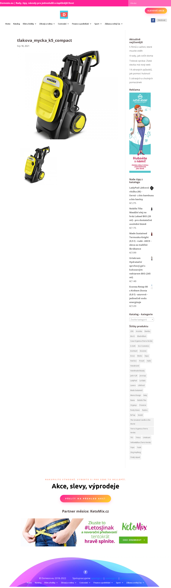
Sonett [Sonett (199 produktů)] (140, 415)
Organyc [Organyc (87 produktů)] (133, 405)
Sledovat (161, 20)
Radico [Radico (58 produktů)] (144, 410)
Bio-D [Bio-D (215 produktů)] (132, 336)
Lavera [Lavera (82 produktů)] (132, 385)
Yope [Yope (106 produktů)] (132, 447)
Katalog (16, 23)
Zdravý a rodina (45, 23)
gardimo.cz (126, 578)
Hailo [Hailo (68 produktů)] (149, 361)
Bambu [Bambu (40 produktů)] (147, 331)
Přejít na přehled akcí (85, 498)
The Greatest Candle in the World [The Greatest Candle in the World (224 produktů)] (140, 422)
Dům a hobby (28, 23)
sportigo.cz (97, 578)
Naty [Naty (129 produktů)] (145, 395)
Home (7, 23)
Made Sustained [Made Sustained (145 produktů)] (136, 390)
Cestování (62, 23)
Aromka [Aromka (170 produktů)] (139, 331)
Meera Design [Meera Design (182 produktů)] (135, 395)
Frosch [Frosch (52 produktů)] (141, 361)
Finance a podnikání (80, 23)
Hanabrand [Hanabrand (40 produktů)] (134, 366)
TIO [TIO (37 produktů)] (131, 437)
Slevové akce (155, 10)
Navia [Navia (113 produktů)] (132, 400)
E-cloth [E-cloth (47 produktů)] (132, 346)
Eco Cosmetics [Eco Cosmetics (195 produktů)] (143, 346)
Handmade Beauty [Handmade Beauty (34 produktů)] (137, 371)
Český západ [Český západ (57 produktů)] (135, 457)
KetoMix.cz (99, 511)
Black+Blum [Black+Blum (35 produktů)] (141, 336)
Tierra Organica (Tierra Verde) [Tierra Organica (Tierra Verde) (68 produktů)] (139, 431)
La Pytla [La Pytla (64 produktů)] (142, 380)
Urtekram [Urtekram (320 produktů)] (146, 437)
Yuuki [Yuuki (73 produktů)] (139, 447)
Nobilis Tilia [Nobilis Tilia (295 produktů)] (141, 400)
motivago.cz (111, 578)
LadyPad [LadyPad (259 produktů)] (133, 380)
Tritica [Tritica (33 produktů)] (138, 437)
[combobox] (141, 319)
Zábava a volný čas (112, 23)
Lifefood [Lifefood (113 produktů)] (141, 385)
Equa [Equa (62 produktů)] (147, 356)
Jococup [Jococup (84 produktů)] (143, 375)
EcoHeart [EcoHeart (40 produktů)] (133, 351)
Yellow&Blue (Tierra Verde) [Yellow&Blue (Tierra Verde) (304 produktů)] (140, 442)
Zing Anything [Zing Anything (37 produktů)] (135, 452)
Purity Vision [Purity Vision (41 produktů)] (135, 410)
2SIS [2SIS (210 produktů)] (131, 331)
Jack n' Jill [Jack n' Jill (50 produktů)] (133, 375)
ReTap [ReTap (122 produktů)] (132, 415)
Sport (96, 23)
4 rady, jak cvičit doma (141, 55)
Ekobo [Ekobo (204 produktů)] (139, 356)
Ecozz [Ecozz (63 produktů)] (132, 356)
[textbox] (141, 319)
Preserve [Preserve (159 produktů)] (142, 405)
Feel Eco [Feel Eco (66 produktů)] (133, 361)
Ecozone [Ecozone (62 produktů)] (143, 351)
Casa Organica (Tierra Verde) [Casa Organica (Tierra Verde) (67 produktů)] (141, 341)
